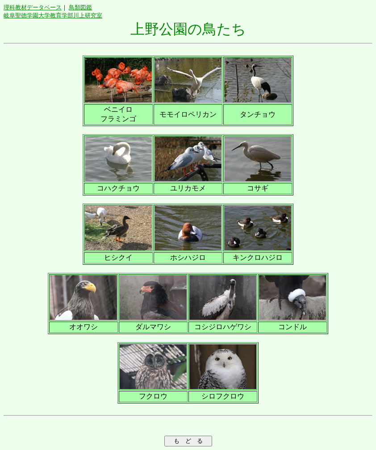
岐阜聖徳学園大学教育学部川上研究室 (53, 15)
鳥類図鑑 (80, 7)
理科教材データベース (33, 7)
